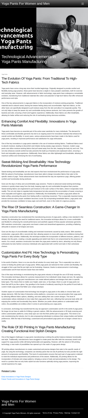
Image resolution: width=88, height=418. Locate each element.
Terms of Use (47, 413)
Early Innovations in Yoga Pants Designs (16, 377)
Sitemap (67, 413)
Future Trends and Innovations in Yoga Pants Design (21, 379)
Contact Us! (75, 413)
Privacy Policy (58, 413)
